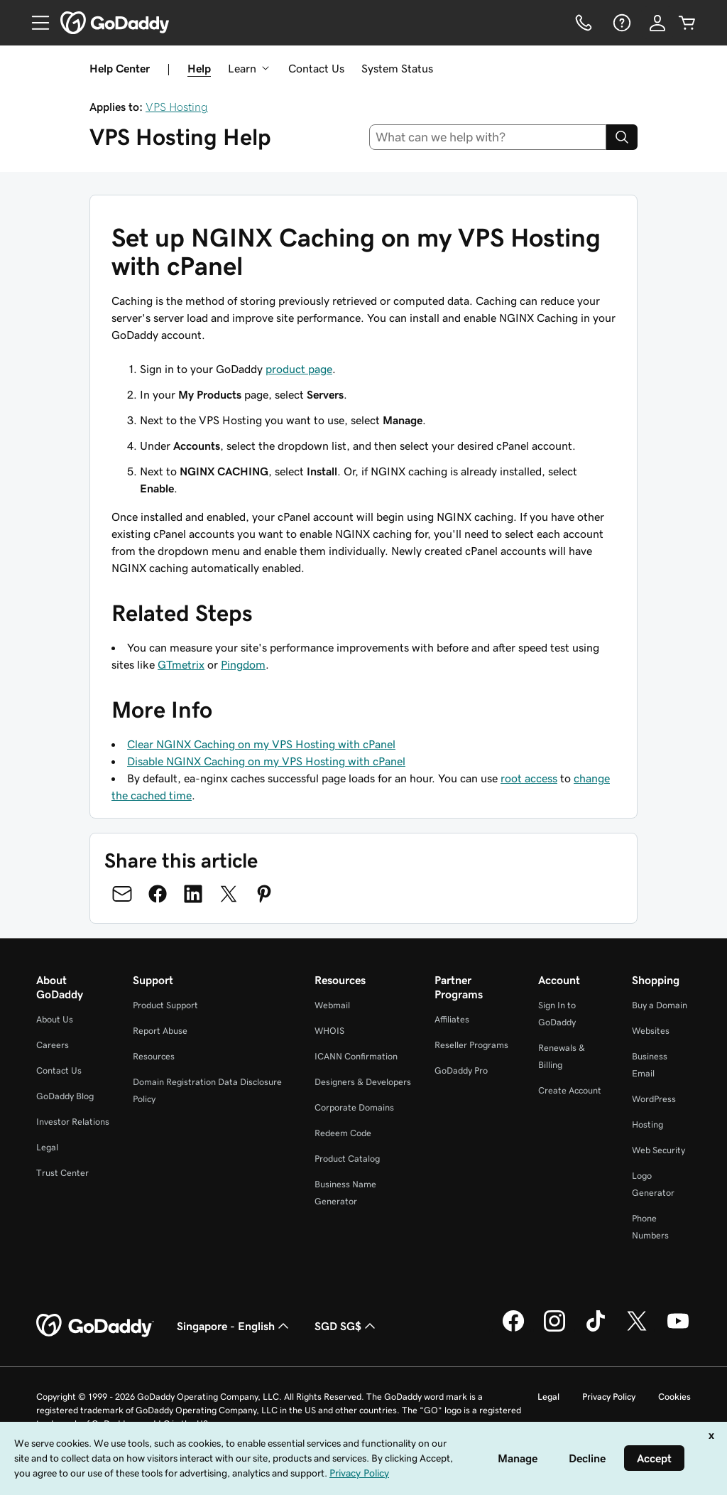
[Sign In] (657, 22)
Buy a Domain (659, 1005)
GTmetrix (181, 664)
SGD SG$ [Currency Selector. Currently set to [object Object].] (346, 1325)
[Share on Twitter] (228, 894)
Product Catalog (347, 1158)
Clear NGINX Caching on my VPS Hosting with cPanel (261, 744)
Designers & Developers (363, 1081)
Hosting (647, 1124)
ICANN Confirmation (356, 1056)
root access (529, 778)
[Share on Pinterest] (264, 894)
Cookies (674, 1396)
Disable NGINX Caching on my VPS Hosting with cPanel (266, 761)
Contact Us (316, 68)
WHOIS (329, 1030)
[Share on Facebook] (157, 894)
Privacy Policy (608, 1396)
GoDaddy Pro (461, 1070)
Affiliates (451, 1019)
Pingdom (243, 664)
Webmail (332, 1005)
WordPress (654, 1098)
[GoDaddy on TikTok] (595, 1329)
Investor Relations (72, 1121)
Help (199, 68)
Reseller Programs (471, 1044)
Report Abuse (160, 1030)
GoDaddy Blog (65, 1096)
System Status (397, 68)
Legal (47, 1147)
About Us (54, 1019)
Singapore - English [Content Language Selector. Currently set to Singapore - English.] (234, 1325)
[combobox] (488, 137)
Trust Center (62, 1172)
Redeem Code (343, 1133)
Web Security (658, 1150)
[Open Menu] (34, 22)
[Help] (620, 22)
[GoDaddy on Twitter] (637, 1329)
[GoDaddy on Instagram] (554, 1329)
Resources (154, 1056)
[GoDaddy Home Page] (95, 1326)
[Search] (622, 137)
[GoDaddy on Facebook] (513, 1329)
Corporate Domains (354, 1107)
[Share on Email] (122, 894)
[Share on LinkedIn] (193, 894)
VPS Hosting (177, 106)
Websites (650, 1030)
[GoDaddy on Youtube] (678, 1329)
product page (299, 368)
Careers (52, 1044)
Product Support (165, 1005)
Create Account (569, 1090)
